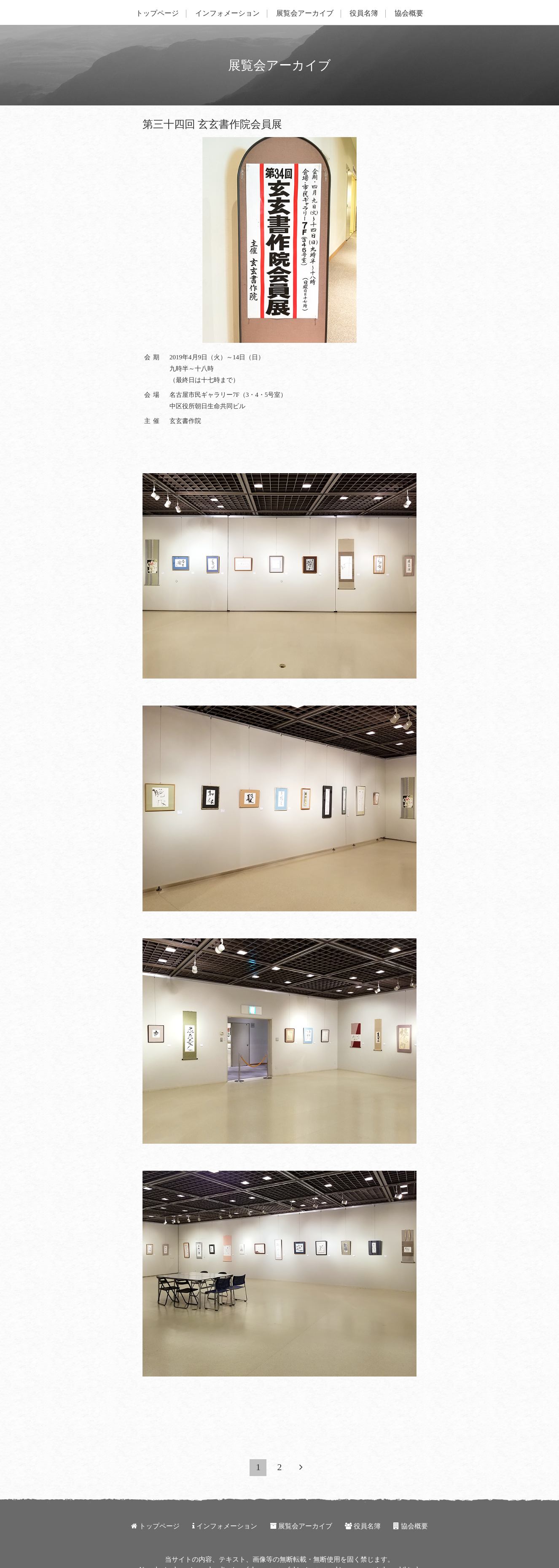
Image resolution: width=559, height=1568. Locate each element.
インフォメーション (227, 13)
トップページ (157, 13)
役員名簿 (363, 13)
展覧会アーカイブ (304, 13)
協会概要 (409, 13)
